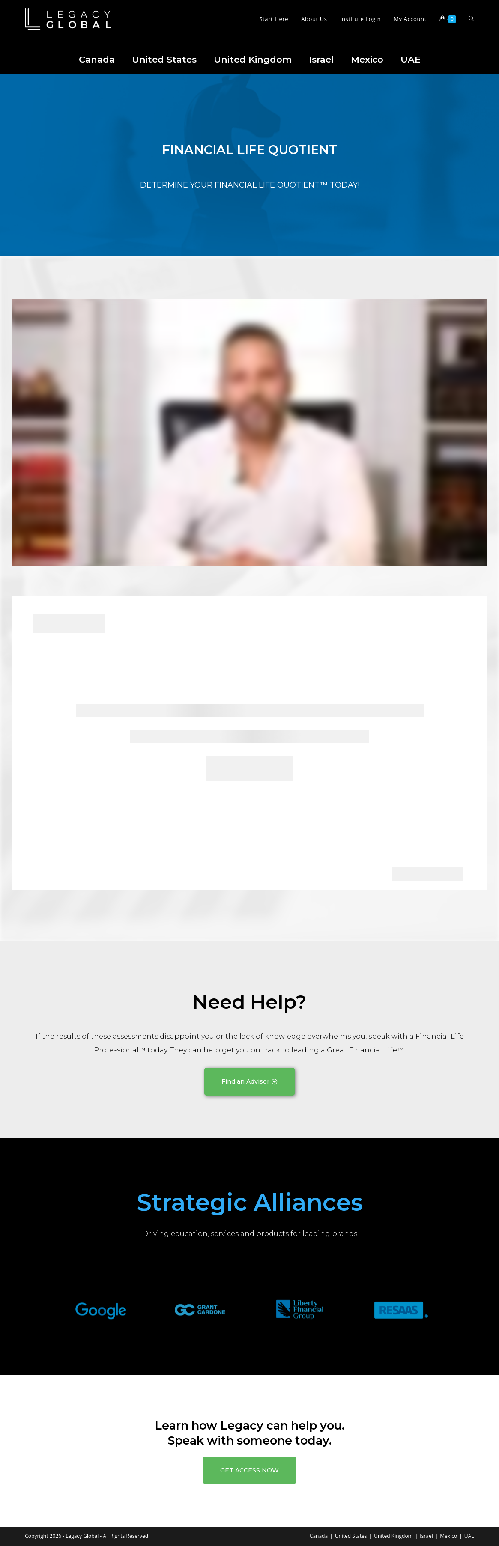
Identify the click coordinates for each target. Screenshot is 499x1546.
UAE (410, 59)
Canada (97, 59)
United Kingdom (253, 59)
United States (164, 59)
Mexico (367, 59)
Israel (321, 59)
